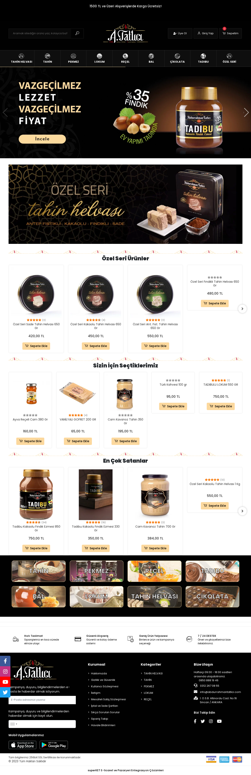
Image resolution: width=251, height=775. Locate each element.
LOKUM (96, 596)
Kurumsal (96, 664)
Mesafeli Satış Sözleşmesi (108, 699)
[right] (242, 308)
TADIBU (212, 571)
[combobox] (13, 724)
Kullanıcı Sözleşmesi (104, 686)
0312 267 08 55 (206, 686)
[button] (230, 33)
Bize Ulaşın (203, 664)
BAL (38, 596)
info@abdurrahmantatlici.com (217, 692)
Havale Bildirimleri (103, 725)
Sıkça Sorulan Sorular (105, 712)
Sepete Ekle (36, 346)
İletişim (95, 693)
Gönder (65, 700)
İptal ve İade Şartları (104, 706)
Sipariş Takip (99, 719)
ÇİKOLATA (212, 596)
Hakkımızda (99, 673)
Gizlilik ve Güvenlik (103, 680)
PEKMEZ (96, 571)
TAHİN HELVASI (154, 596)
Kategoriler (151, 664)
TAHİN (38, 571)
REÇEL (154, 571)
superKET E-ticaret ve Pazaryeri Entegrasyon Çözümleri (126, 770)
